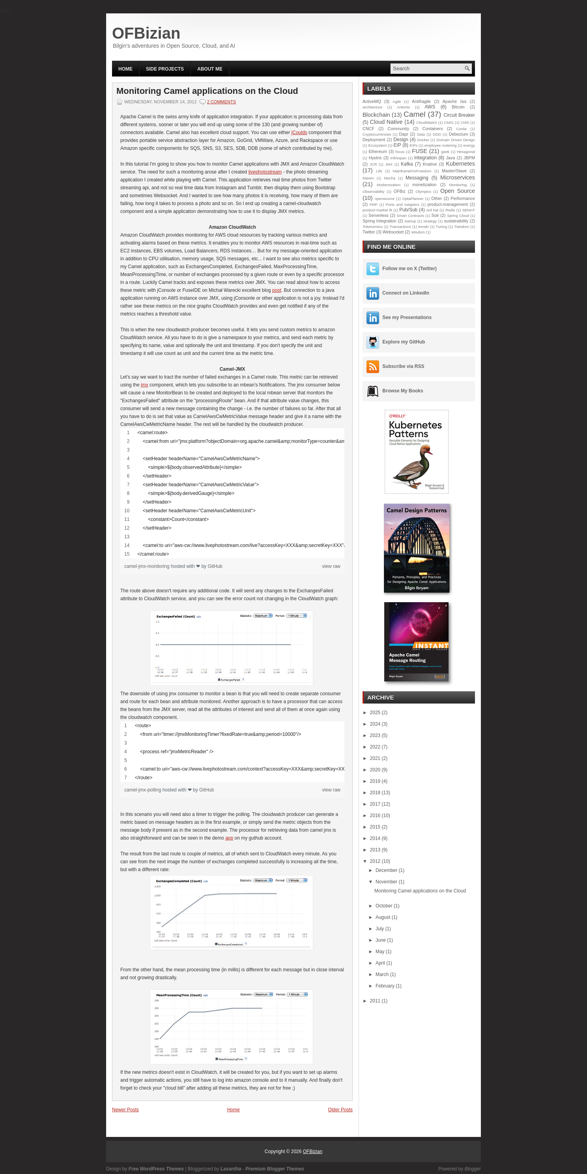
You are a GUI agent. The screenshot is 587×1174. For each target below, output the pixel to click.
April (381, 963)
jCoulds (299, 132)
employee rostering (440, 145)
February (386, 986)
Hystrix (375, 157)
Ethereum (377, 151)
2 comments (221, 101)
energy (469, 145)
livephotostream (265, 172)
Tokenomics (373, 226)
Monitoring (458, 185)
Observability (373, 191)
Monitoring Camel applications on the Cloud (207, 91)
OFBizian (146, 33)
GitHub (215, 566)
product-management (447, 204)
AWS (430, 107)
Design (400, 139)
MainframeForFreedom (412, 171)
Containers (432, 128)
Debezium (458, 134)
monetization (424, 184)
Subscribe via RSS (403, 366)
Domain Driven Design (456, 140)
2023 (376, 735)
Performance (463, 198)
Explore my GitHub (403, 342)
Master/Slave (454, 170)
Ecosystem (377, 145)
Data (421, 134)
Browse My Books (402, 391)
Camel (414, 114)
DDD (437, 134)
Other (436, 198)
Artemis (403, 107)
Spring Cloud (458, 215)
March (383, 974)
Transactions (400, 226)
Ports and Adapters (402, 204)
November (387, 882)
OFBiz (400, 191)
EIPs (413, 145)
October (385, 906)
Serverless (378, 215)
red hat (432, 210)
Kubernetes (460, 164)
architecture (372, 107)
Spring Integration (379, 220)
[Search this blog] (426, 68)
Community (398, 128)
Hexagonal (466, 151)
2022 (376, 747)
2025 (376, 712)
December (387, 870)
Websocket (393, 232)
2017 (376, 804)
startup (410, 221)
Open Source (457, 191)
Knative (430, 164)
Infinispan (398, 158)
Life (379, 171)
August (384, 917)
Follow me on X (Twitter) (409, 268)
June (381, 940)
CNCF (368, 128)
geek (445, 151)
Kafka (407, 164)
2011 (376, 1001)
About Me (209, 69)
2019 (376, 781)
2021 (376, 758)
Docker (423, 140)
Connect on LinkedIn (405, 293)
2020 (376, 770)
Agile (397, 101)
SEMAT (468, 210)
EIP (397, 145)
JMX (389, 164)
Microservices (457, 177)
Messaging (417, 178)
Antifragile (421, 101)
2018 (376, 792)
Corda (461, 129)
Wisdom (418, 232)
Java (450, 157)
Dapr (403, 134)
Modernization (388, 185)
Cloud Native (386, 122)
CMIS (448, 122)
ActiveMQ (372, 101)
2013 (376, 850)
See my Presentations (407, 317)
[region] (232, 493)
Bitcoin (458, 107)
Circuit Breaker (459, 115)
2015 (376, 827)
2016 (376, 815)
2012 (376, 861)
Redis (450, 210)
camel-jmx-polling (143, 790)
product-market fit (377, 210)
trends (423, 226)
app (229, 838)
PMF (374, 204)
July (380, 928)
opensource (384, 198)
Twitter (369, 232)
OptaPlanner (413, 198)
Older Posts (340, 1109)
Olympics (423, 191)
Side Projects (165, 69)
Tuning (441, 226)
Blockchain (376, 115)
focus (399, 151)
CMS (465, 122)
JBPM (469, 157)
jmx (144, 385)
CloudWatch (426, 122)
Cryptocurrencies (377, 134)
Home (125, 69)
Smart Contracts (410, 215)
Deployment (374, 139)
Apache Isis (455, 101)
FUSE (419, 151)
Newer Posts (125, 1109)
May (381, 951)
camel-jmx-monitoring (147, 566)
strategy (430, 221)
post (276, 290)
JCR (373, 164)
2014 (376, 838)
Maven (368, 178)
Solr (435, 215)
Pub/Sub (408, 210)
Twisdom (461, 226)
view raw (331, 566)
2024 (376, 724)
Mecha (390, 178)
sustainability (456, 220)
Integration (425, 158)
